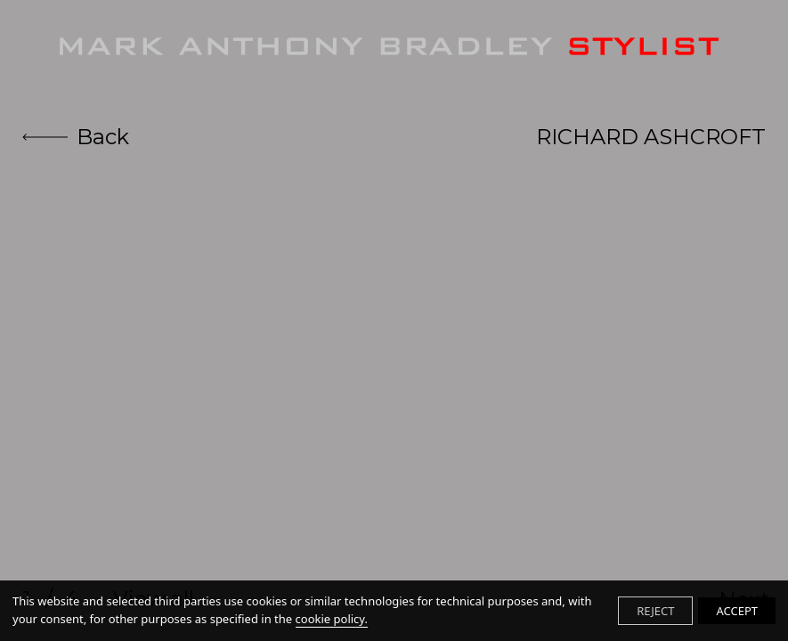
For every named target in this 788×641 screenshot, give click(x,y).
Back (75, 137)
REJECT (655, 611)
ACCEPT (737, 611)
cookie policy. (332, 619)
